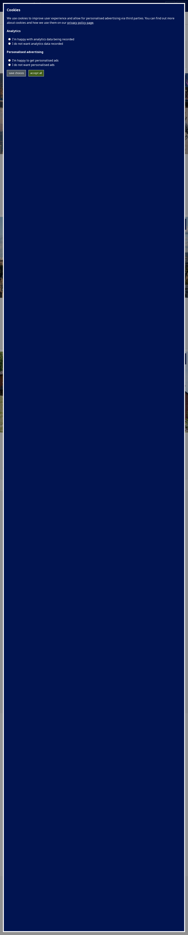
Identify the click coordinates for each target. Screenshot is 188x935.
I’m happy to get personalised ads (35, 60)
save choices (16, 73)
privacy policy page (80, 23)
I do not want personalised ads (33, 65)
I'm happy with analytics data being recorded (43, 39)
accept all (36, 73)
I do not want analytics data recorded (37, 44)
